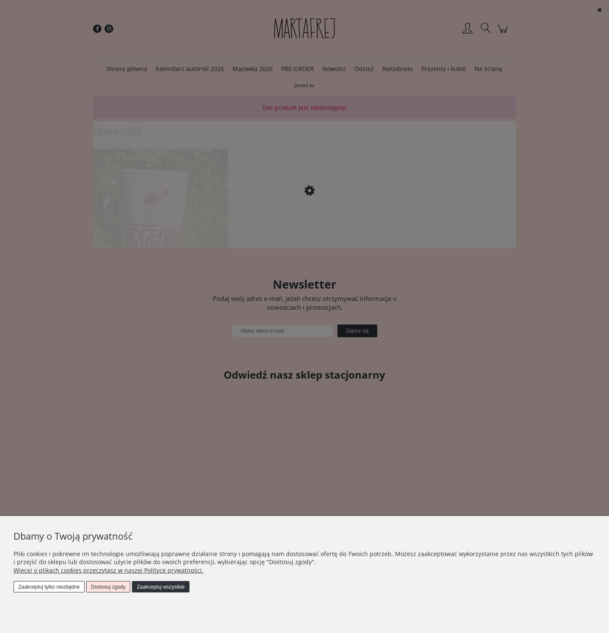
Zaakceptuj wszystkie (160, 587)
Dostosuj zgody (108, 587)
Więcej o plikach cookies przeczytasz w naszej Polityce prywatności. (108, 570)
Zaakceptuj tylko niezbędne (49, 587)
